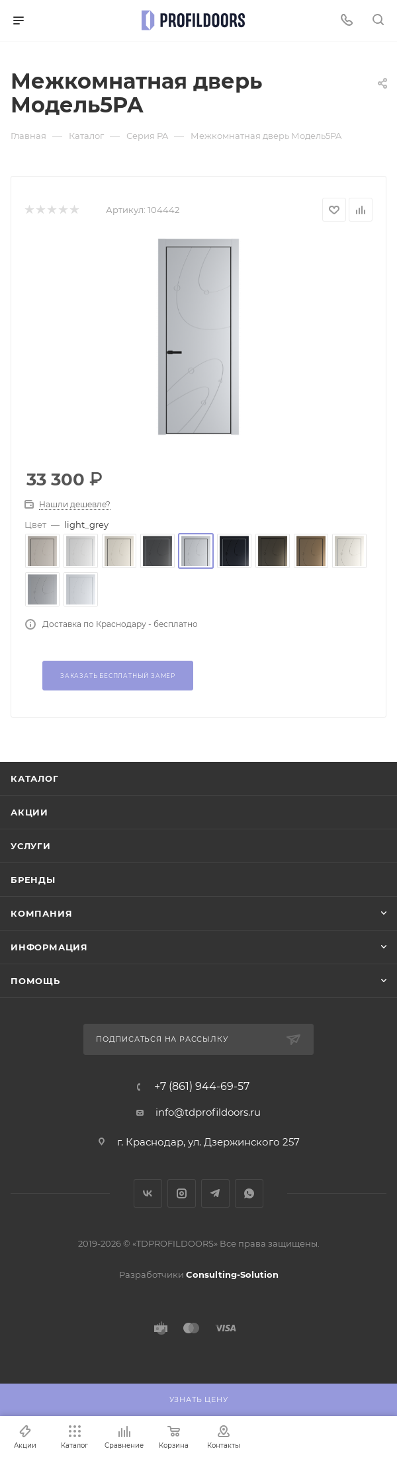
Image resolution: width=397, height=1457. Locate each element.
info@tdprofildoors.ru (208, 1112)
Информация (49, 947)
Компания (41, 913)
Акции (29, 812)
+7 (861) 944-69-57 (201, 1086)
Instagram (181, 1193)
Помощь (35, 981)
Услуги (31, 846)
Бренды (33, 879)
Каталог (35, 778)
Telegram (215, 1193)
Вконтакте (148, 1193)
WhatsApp (249, 1193)
